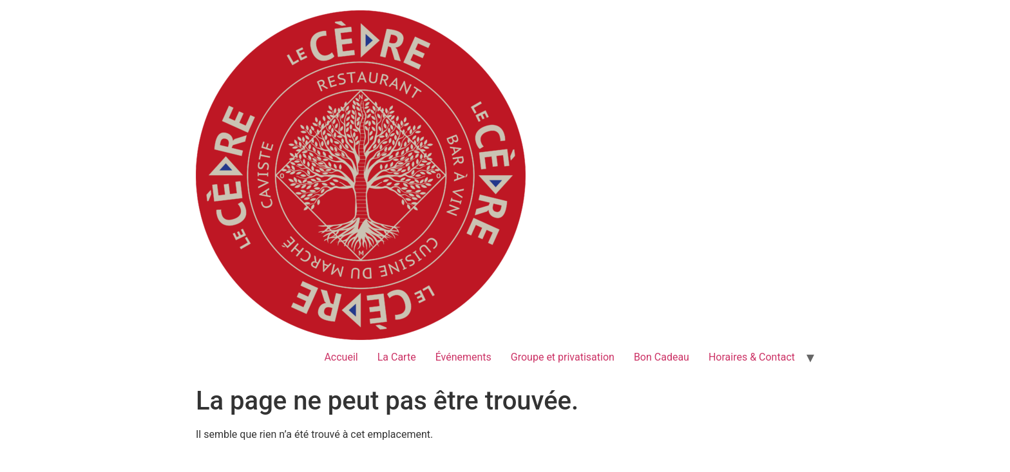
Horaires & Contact (752, 357)
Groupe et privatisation (563, 357)
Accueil (340, 357)
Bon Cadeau (661, 357)
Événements (463, 357)
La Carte (396, 357)
